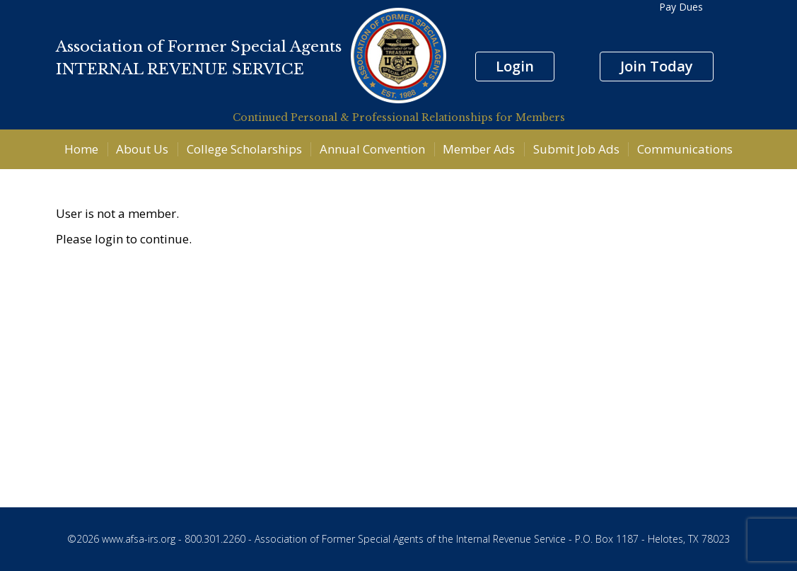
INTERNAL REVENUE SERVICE (180, 69)
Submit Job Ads (576, 149)
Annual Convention (372, 149)
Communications (685, 149)
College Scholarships (244, 149)
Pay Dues (681, 6)
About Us (142, 149)
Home (81, 149)
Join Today (656, 66)
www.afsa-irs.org (138, 539)
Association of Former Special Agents (199, 47)
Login (515, 66)
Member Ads (479, 149)
